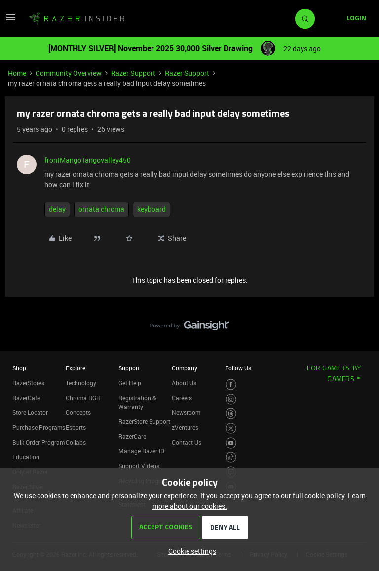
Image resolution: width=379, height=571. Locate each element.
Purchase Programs (38, 427)
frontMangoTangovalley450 (87, 159)
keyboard (151, 209)
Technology (81, 383)
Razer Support (133, 73)
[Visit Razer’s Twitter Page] (231, 428)
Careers (182, 398)
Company (184, 368)
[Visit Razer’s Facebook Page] (231, 384)
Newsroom (186, 412)
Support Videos (138, 466)
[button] (11, 20)
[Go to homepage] (76, 19)
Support (129, 368)
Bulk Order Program (38, 442)
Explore (75, 368)
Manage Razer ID (141, 451)
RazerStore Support (144, 421)
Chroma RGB (83, 398)
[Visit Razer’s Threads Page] (231, 414)
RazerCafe (26, 398)
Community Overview (69, 73)
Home (17, 73)
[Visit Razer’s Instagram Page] (231, 399)
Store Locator (30, 412)
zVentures (185, 427)
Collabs (76, 442)
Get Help (129, 383)
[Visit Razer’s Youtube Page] (231, 443)
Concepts (78, 412)
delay (57, 209)
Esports (76, 427)
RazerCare (132, 436)
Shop (19, 368)
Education (25, 457)
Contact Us (186, 442)
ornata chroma (101, 209)
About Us (184, 383)
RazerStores (28, 383)
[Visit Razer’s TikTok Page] (231, 457)
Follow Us (238, 368)
